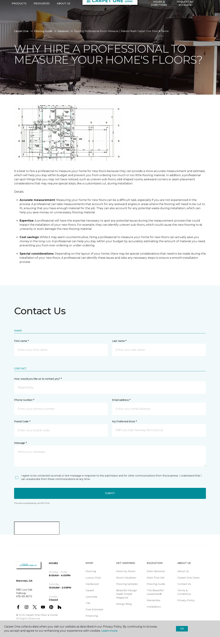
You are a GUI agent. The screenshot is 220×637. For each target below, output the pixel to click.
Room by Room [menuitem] (125, 571)
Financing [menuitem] (92, 615)
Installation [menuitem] (154, 606)
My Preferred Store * (124, 421)
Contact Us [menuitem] (184, 584)
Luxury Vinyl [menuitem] (93, 577)
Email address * (121, 400)
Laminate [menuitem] (91, 596)
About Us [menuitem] (183, 571)
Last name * (119, 341)
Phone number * (24, 400)
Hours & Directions (159, 20)
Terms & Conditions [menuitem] (184, 592)
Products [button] (19, 20)
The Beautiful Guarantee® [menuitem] (155, 592)
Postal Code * (22, 421)
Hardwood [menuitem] (92, 584)
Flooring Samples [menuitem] (127, 584)
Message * (20, 443)
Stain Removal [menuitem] (156, 571)
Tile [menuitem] (88, 603)
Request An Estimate (185, 20)
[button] (201, 21)
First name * (21, 341)
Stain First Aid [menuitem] (155, 577)
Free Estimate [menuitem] (94, 609)
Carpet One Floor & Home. (41, 615)
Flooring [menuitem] (91, 571)
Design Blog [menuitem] (123, 604)
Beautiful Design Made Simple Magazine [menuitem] (126, 594)
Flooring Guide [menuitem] (156, 584)
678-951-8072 (64, 6)
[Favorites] (205, 21)
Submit (110, 493)
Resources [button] (42, 20)
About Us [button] (63, 20)
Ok (182, 628)
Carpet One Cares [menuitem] (188, 577)
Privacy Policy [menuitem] (186, 600)
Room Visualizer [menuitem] (126, 577)
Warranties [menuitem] (153, 600)
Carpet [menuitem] (90, 590)
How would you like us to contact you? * (38, 379)
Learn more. (109, 630)
